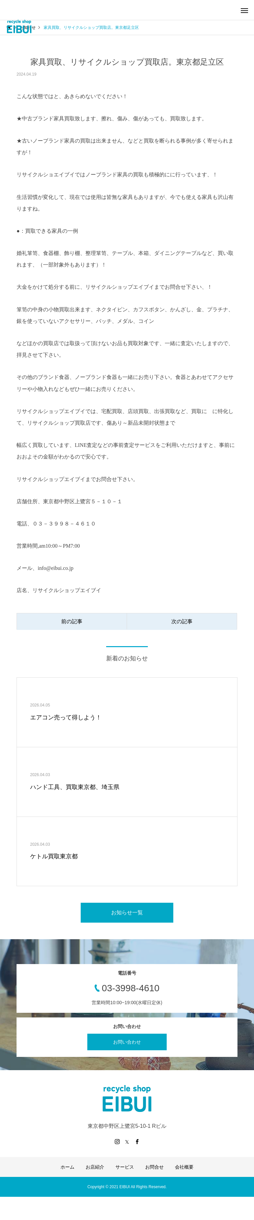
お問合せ (154, 1167)
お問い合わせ (127, 1042)
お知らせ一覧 (127, 912)
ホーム (67, 1167)
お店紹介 (95, 1167)
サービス (124, 1167)
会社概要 (184, 1167)
